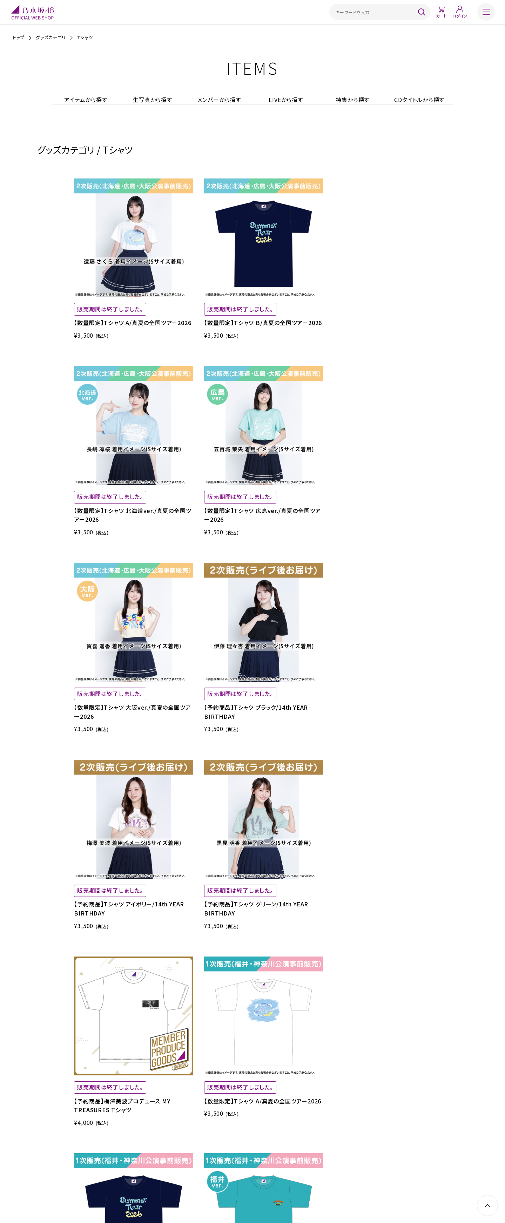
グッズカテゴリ (51, 37)
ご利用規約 (178, 1165)
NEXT (442, 843)
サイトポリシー (322, 1165)
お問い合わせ (357, 1165)
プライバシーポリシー (278, 1165)
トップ (19, 37)
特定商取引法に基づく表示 (224, 1165)
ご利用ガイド (147, 1165)
